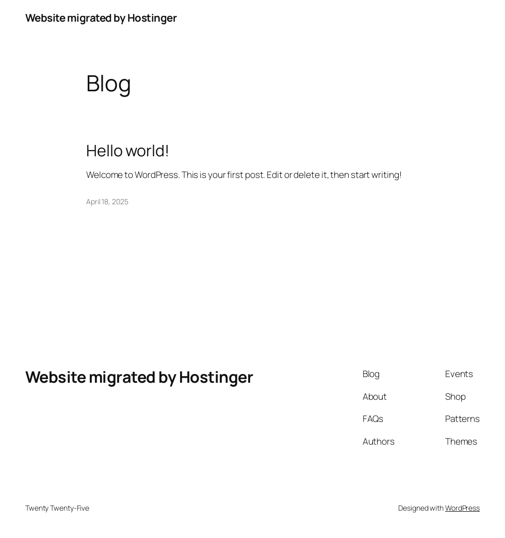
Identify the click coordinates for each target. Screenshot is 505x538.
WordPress (462, 508)
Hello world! (128, 150)
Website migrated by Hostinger (101, 17)
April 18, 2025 (107, 201)
